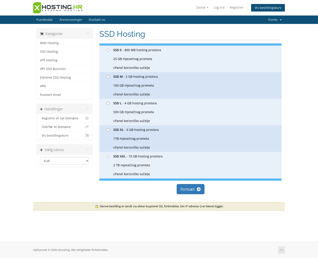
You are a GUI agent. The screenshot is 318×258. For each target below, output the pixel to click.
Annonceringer (70, 20)
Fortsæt (190, 189)
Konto (275, 20)
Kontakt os (97, 20)
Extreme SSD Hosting (55, 78)
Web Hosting (49, 43)
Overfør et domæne (64, 127)
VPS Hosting (48, 60)
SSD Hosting (49, 52)
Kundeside (44, 20)
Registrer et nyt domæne (64, 118)
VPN (43, 86)
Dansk (202, 7)
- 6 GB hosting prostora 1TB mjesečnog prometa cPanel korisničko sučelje (133, 138)
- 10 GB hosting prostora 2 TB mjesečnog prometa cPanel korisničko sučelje (135, 165)
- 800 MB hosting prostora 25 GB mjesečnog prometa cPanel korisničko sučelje (134, 59)
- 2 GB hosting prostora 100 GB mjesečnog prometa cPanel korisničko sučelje (132, 85)
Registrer (236, 7)
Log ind (219, 7)
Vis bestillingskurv (268, 8)
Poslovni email (50, 95)
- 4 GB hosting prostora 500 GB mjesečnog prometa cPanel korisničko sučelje (132, 112)
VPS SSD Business (53, 69)
